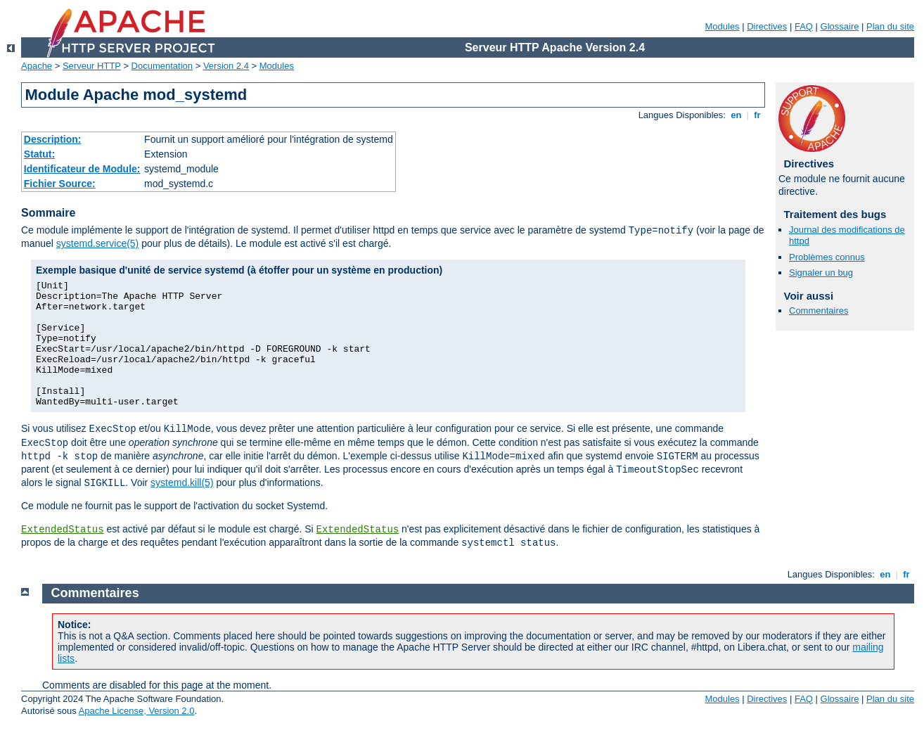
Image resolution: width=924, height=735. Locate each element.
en (736, 115)
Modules (722, 26)
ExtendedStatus (62, 529)
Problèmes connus (827, 257)
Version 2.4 (226, 65)
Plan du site (890, 26)
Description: (53, 139)
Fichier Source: (60, 183)
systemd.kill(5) (181, 482)
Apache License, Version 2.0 (137, 710)
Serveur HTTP (92, 65)
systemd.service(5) (97, 243)
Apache (36, 65)
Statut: (39, 154)
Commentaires (819, 310)
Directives (767, 26)
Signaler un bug (821, 272)
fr (758, 115)
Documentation (162, 65)
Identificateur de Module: (82, 168)
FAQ (804, 26)
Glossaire (840, 26)
